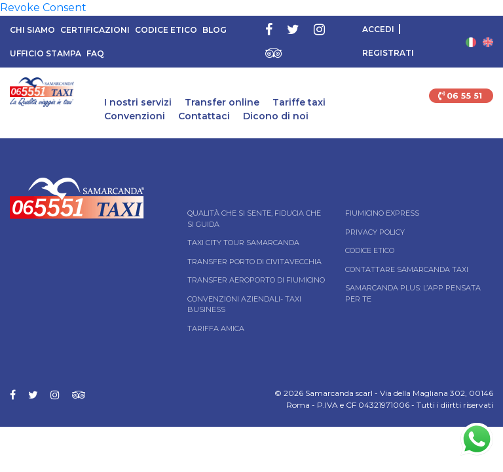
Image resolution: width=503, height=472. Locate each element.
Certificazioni (95, 30)
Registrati (388, 53)
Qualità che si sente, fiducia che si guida (254, 218)
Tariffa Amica (215, 328)
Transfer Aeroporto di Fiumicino (256, 280)
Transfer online (222, 102)
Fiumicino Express (382, 213)
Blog (214, 30)
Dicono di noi (275, 116)
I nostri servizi (138, 102)
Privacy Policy (375, 232)
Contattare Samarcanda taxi (406, 269)
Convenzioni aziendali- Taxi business (244, 304)
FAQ (95, 53)
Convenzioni (134, 116)
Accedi (378, 29)
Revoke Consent (43, 7)
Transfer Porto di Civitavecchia (254, 261)
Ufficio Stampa (45, 53)
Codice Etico (166, 30)
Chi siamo (32, 30)
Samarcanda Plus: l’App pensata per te (413, 293)
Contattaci (204, 116)
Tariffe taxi (299, 102)
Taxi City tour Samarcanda (243, 242)
